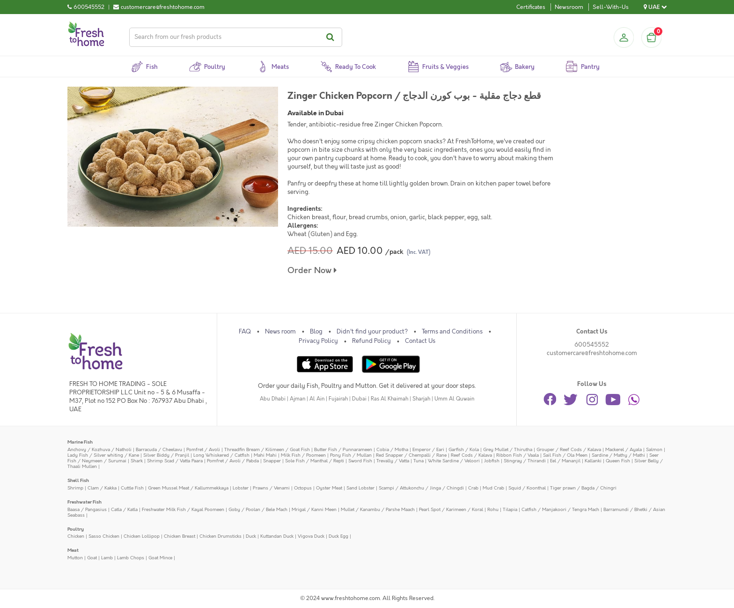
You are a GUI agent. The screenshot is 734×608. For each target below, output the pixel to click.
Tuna (418, 460)
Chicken (75, 536)
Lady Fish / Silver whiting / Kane (103, 455)
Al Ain (316, 398)
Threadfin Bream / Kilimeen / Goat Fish (267, 449)
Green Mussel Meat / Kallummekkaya (188, 487)
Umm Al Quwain (454, 398)
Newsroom (569, 7)
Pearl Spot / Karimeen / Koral (451, 509)
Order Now (312, 270)
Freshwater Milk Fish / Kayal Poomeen (183, 509)
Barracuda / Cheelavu (159, 449)
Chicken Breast (179, 536)
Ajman (297, 398)
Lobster (241, 487)
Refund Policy (371, 341)
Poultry (75, 529)
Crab (473, 487)
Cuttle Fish (132, 487)
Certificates (530, 7)
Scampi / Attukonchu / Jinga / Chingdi (421, 487)
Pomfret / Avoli (203, 449)
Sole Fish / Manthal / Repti (314, 460)
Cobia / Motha (392, 449)
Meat (73, 550)
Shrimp (75, 487)
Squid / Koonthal (527, 487)
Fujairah (338, 398)
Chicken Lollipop (142, 536)
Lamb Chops (130, 557)
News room (280, 331)
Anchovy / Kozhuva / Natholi (99, 449)
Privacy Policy (318, 341)
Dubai (359, 398)
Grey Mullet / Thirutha (507, 449)
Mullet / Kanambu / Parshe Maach (378, 509)
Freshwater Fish (84, 501)
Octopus (303, 487)
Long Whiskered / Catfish (221, 455)
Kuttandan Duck (277, 536)
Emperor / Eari (428, 449)
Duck (251, 536)
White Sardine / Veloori (454, 460)
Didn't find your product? (372, 331)
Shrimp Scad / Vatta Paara (175, 460)
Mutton (75, 557)
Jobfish (491, 460)
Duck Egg (338, 536)
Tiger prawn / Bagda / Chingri (583, 487)
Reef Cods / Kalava (471, 455)
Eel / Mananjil (565, 460)
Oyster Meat (329, 487)
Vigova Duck (311, 536)
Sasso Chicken (103, 536)
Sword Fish (360, 460)
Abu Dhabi (273, 398)
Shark (137, 460)
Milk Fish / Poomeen (303, 455)
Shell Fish (78, 480)
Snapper (272, 460)
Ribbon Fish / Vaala (517, 455)
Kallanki (593, 460)
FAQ (245, 331)
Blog (316, 331)
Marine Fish (80, 441)
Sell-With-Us (611, 7)
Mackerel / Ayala (623, 449)
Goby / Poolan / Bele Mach (257, 509)
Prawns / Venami (271, 487)
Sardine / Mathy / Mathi (618, 455)
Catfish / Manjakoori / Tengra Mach (560, 509)
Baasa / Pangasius (87, 509)
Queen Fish (618, 460)
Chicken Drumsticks (220, 536)
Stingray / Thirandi (525, 460)
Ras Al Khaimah (389, 398)
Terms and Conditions (452, 331)
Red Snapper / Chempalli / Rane (411, 455)
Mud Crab (493, 487)
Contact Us (420, 341)
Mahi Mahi (265, 455)
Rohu (493, 509)
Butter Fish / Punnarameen (343, 449)
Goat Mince (160, 557)
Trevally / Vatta (392, 460)
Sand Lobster (360, 487)
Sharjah (421, 398)
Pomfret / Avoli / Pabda (233, 460)
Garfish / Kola (463, 449)
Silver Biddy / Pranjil (166, 455)
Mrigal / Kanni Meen (314, 509)
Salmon (654, 449)
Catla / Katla (124, 509)
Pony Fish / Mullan (351, 455)
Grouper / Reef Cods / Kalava (568, 449)
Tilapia (510, 509)
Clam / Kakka (102, 487)
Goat (92, 557)
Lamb (107, 557)
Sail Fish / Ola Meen (565, 455)
